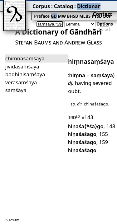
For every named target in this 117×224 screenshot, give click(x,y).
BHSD (50, 11)
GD (34, 11)
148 (90, 98)
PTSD (70, 11)
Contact (108, 4)
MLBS (61, 11)
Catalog (40, 4)
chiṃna (74, 60)
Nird (71, 90)
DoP (79, 11)
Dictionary (62, 4)
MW (40, 11)
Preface (24, 11)
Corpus (23, 4)
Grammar (84, 4)
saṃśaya (96, 60)
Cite (104, 19)
